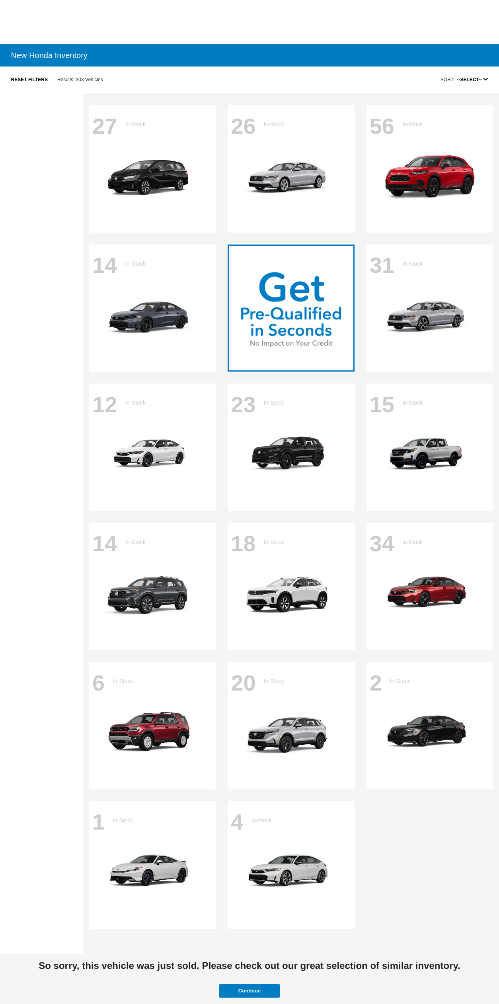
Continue (249, 991)
